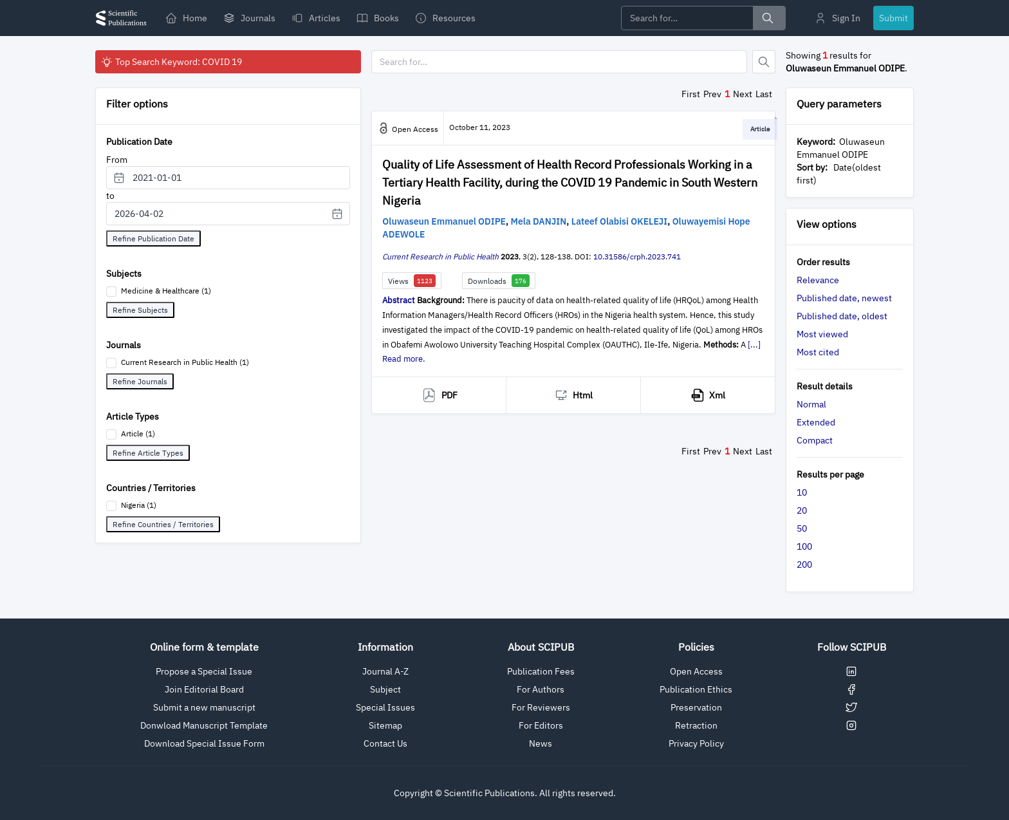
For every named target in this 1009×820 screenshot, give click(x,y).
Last (763, 94)
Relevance (818, 280)
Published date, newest (844, 298)
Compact (815, 440)
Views (412, 280)
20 (802, 510)
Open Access (696, 671)
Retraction (696, 725)
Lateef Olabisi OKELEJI (619, 221)
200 (804, 564)
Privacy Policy (696, 743)
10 (802, 492)
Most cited (818, 352)
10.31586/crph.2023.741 (637, 256)
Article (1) (138, 433)
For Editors (541, 725)
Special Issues (385, 707)
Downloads (499, 280)
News (540, 743)
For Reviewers (541, 707)
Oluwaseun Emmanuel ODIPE (444, 221)
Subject (385, 689)
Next (742, 94)
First (690, 94)
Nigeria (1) (138, 505)
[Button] (763, 61)
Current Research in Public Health (440, 256)
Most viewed (822, 334)
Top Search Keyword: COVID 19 (171, 62)
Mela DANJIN (539, 221)
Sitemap (385, 725)
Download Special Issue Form (204, 743)
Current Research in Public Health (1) (185, 362)
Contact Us (385, 743)
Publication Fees (541, 671)
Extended (816, 422)
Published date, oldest (842, 316)
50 (802, 528)
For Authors (540, 689)
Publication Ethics (696, 689)
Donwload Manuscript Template (204, 725)
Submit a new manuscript (204, 707)
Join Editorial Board (204, 689)
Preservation (696, 707)
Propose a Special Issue (204, 671)
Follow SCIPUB (851, 646)
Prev (712, 94)
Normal (811, 404)
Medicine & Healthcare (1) (166, 290)
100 (804, 546)
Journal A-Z (385, 671)
